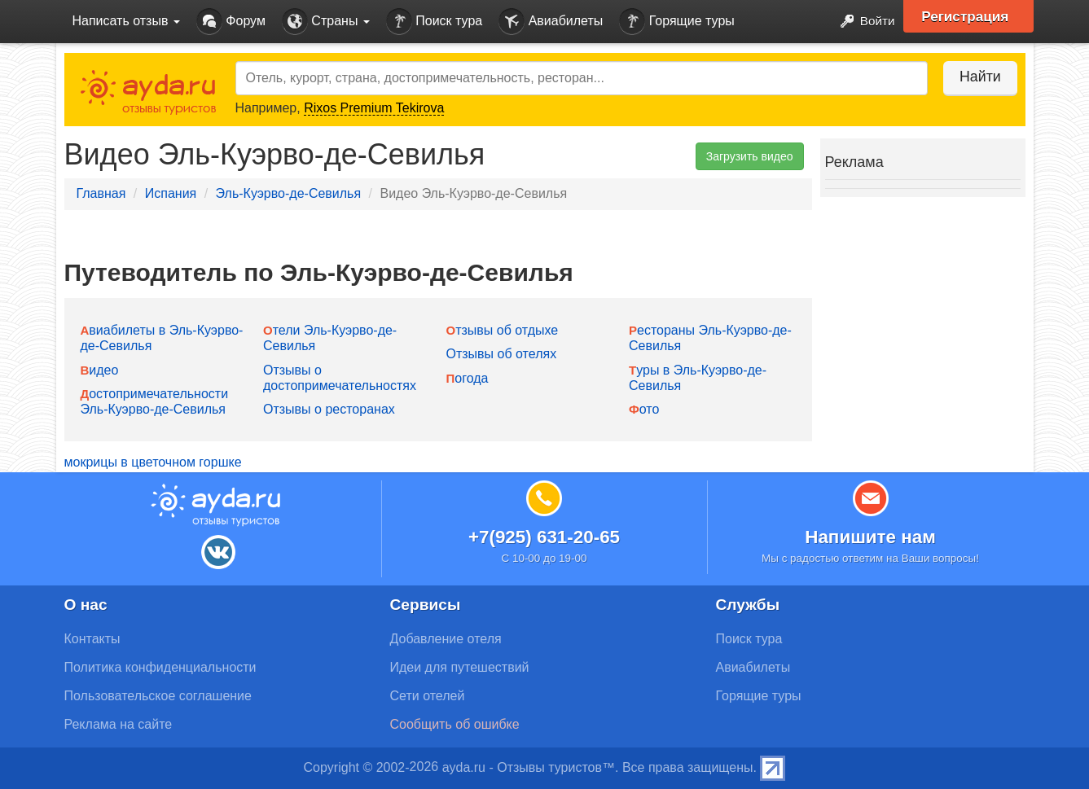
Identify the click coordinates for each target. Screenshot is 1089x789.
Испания (171, 193)
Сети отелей (427, 696)
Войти (861, 21)
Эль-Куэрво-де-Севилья (289, 193)
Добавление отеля (446, 639)
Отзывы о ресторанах (329, 409)
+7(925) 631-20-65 (544, 537)
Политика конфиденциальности (160, 667)
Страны (326, 21)
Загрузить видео (749, 156)
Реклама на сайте (118, 724)
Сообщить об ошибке (455, 724)
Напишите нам (870, 537)
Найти (976, 76)
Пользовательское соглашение (158, 696)
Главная (101, 193)
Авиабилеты (550, 21)
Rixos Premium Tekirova (374, 108)
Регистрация (970, 16)
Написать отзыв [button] (126, 21)
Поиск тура (434, 21)
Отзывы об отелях (501, 354)
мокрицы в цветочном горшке (153, 462)
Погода (467, 378)
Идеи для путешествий (459, 667)
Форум (231, 21)
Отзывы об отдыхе (502, 330)
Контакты (92, 639)
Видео (100, 370)
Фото (644, 409)
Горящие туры (677, 21)
